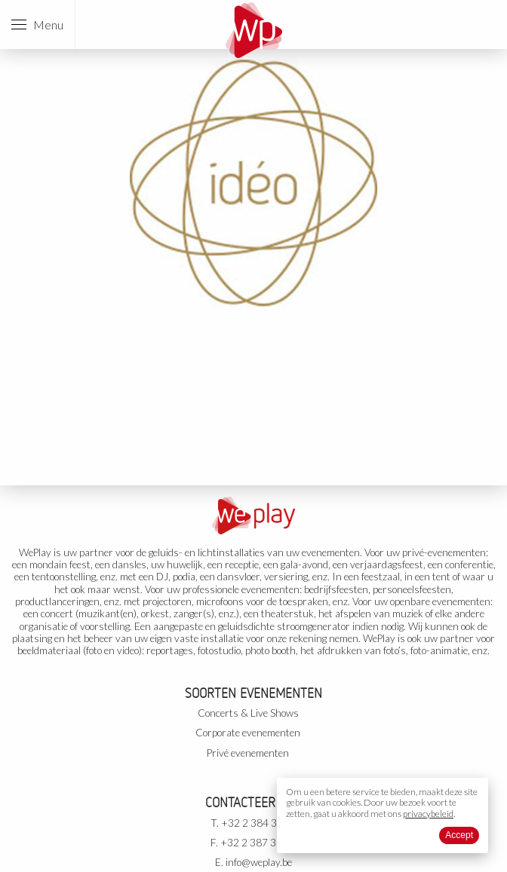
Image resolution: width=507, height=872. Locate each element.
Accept (459, 835)
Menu (37, 24)
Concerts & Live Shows (248, 713)
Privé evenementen (248, 753)
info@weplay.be (259, 862)
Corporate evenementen (247, 733)
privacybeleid (428, 813)
